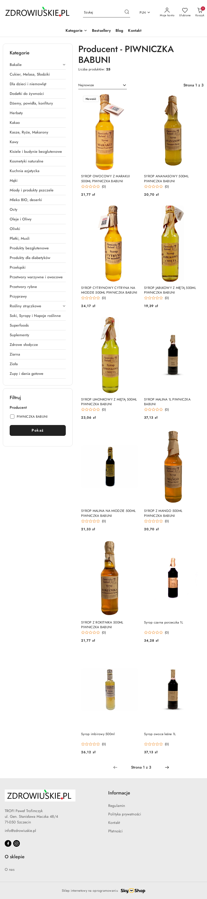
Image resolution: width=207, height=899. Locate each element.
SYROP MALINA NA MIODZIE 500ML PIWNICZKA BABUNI (108, 513)
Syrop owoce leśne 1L (160, 734)
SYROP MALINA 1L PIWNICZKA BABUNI (167, 401)
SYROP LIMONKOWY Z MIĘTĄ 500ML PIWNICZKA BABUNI (109, 401)
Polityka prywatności (124, 814)
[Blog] (120, 31)
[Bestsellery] (101, 31)
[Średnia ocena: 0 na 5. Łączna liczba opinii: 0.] (93, 186)
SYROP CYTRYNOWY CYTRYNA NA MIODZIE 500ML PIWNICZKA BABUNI (109, 290)
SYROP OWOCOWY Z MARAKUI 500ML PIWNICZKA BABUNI (105, 178)
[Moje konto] (167, 12)
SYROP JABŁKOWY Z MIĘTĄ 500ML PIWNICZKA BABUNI (170, 290)
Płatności (115, 831)
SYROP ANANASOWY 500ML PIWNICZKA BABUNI (166, 178)
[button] (76, 31)
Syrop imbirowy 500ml (98, 734)
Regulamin (116, 805)
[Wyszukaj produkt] (106, 12)
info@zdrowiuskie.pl (20, 830)
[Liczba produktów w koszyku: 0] (199, 12)
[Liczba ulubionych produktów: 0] (185, 12)
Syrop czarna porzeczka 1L (163, 622)
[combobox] (102, 85)
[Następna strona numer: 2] (166, 767)
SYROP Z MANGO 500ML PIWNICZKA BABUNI (163, 513)
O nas (9, 869)
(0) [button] (104, 186)
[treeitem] (38, 64)
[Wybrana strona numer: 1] (141, 767)
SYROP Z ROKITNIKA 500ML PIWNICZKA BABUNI (102, 624)
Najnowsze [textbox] (86, 85)
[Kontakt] (134, 31)
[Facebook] (8, 843)
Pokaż (38, 430)
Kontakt (114, 822)
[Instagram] (16, 843)
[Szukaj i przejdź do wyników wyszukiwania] (127, 12)
